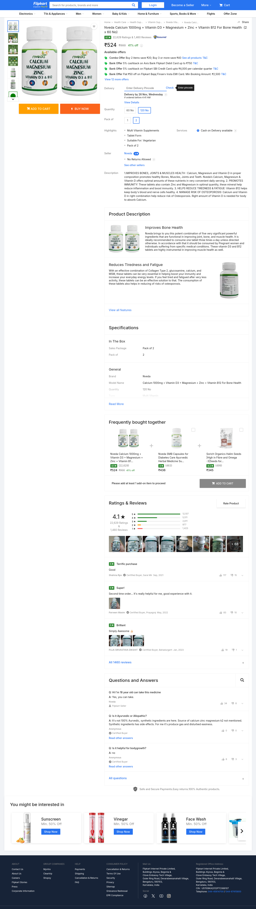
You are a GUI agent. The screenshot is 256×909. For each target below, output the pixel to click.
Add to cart (38, 109)
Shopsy (47, 868)
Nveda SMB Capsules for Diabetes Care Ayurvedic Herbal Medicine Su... (173, 447)
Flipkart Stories (19, 872)
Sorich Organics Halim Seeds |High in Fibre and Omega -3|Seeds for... (223, 447)
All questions (118, 768)
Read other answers (121, 727)
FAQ (77, 872)
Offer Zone (230, 13)
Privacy (110, 872)
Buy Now (80, 109)
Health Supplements (137, 22)
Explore (40, 6)
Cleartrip (47, 863)
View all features (120, 300)
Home (107, 22)
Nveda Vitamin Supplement (173, 22)
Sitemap (110, 876)
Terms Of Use (113, 863)
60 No (130, 110)
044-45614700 (216, 881)
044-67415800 (233, 881)
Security (110, 868)
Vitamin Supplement (155, 22)
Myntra (47, 859)
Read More (116, 394)
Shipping (79, 863)
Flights (211, 13)
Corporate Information (23, 881)
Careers (16, 868)
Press (15, 876)
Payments (80, 859)
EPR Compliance (114, 885)
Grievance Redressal (117, 881)
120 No (144, 110)
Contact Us (17, 859)
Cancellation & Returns (86, 868)
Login (153, 5)
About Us (16, 863)
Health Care (120, 22)
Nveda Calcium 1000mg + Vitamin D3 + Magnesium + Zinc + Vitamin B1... (126, 447)
